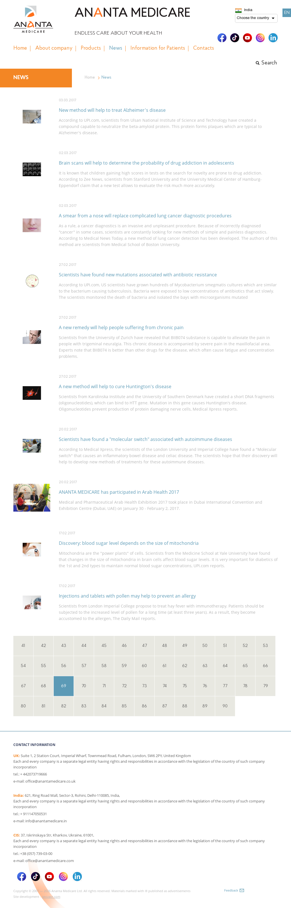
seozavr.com (51, 896)
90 (225, 706)
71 (104, 686)
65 (245, 666)
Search (269, 63)
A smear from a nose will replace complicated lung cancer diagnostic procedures (145, 216)
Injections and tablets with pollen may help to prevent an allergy (127, 596)
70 (84, 686)
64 (225, 666)
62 (184, 666)
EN (287, 12)
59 (124, 666)
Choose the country (253, 18)
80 (23, 706)
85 (124, 706)
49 (184, 646)
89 (204, 706)
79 (265, 686)
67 (23, 686)
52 (245, 646)
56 (63, 666)
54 (23, 666)
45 (104, 646)
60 (144, 666)
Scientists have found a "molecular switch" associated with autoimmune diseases (145, 439)
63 (205, 666)
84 (104, 706)
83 (83, 706)
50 (204, 646)
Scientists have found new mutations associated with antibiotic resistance (138, 275)
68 (43, 686)
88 (184, 706)
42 (43, 646)
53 (265, 646)
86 (144, 706)
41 (23, 646)
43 (63, 646)
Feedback (231, 890)
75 (184, 686)
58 (104, 666)
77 (225, 686)
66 (265, 666)
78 (245, 686)
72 (124, 686)
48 (164, 646)
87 (164, 706)
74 (165, 686)
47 (144, 646)
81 (43, 706)
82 (63, 706)
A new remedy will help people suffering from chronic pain (121, 327)
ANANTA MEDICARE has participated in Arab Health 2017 (119, 492)
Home (90, 77)
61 (165, 666)
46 (124, 646)
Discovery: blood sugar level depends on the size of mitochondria (129, 543)
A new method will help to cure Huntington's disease (115, 386)
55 (43, 666)
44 (83, 646)
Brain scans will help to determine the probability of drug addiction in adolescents (146, 163)
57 (84, 666)
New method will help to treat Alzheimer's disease (112, 110)
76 (205, 686)
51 (225, 646)
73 (144, 686)
